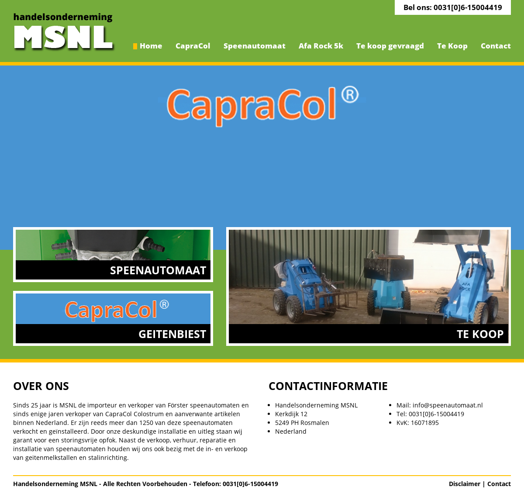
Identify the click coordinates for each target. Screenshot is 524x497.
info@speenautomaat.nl (448, 405)
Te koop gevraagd (390, 46)
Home (151, 46)
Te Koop (452, 46)
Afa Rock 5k (321, 46)
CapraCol (193, 46)
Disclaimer (464, 484)
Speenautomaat (255, 46)
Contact (496, 46)
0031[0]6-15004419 (436, 414)
